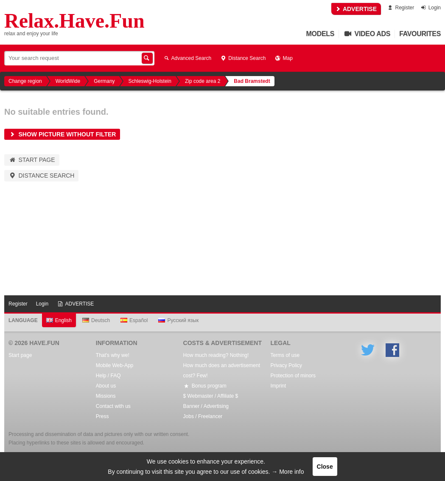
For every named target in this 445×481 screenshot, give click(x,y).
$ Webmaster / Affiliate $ (210, 396)
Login (430, 8)
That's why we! (112, 355)
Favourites (420, 33)
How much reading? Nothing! (216, 355)
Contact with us (113, 406)
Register (400, 8)
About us (106, 386)
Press (102, 416)
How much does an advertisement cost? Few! (221, 370)
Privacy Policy (286, 365)
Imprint (278, 386)
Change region (25, 81)
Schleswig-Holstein (150, 81)
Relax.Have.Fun (74, 21)
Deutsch (96, 320)
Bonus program (205, 386)
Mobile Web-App (115, 365)
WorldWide (68, 81)
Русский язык (178, 320)
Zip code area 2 (202, 81)
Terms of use (284, 355)
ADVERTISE (356, 9)
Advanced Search (187, 58)
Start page (31, 159)
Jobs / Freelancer (203, 416)
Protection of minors (293, 376)
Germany (104, 81)
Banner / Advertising (206, 406)
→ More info (287, 471)
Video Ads (366, 33)
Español (134, 320)
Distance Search (243, 58)
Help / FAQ (108, 376)
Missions (106, 396)
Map (283, 58)
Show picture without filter (62, 134)
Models (320, 33)
